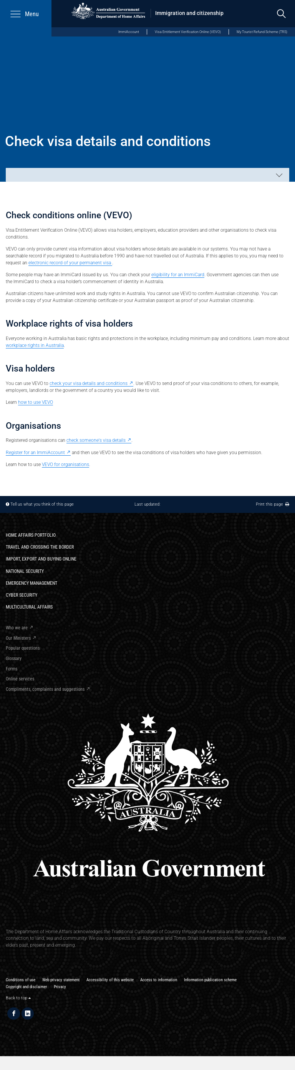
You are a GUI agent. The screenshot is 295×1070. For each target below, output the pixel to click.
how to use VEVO (35, 402)
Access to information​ (158, 979)
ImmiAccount (128, 32)
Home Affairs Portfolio (31, 535)
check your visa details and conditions (89, 383)
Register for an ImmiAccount (35, 452)
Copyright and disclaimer (26, 986)
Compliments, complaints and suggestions (45, 689)
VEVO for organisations (65, 464)
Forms (11, 669)
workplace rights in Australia (35, 345)
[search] (281, 13)
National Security (25, 571)
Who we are (17, 627)
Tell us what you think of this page (42, 504)
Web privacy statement (61, 979)
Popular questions (23, 648)
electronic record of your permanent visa (70, 262)
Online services (20, 679)
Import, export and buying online (41, 559)
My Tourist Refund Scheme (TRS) (262, 32)
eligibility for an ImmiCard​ (177, 274)
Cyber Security (21, 595)
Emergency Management (31, 583)
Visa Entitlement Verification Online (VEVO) (188, 32)
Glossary (14, 658)
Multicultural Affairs (29, 607)
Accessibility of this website (110, 979)
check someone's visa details (96, 440)
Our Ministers (18, 638)
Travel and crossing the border (40, 547)
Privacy (60, 986)
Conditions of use (20, 979)
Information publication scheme (210, 979)
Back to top (18, 997)
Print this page (272, 504)
